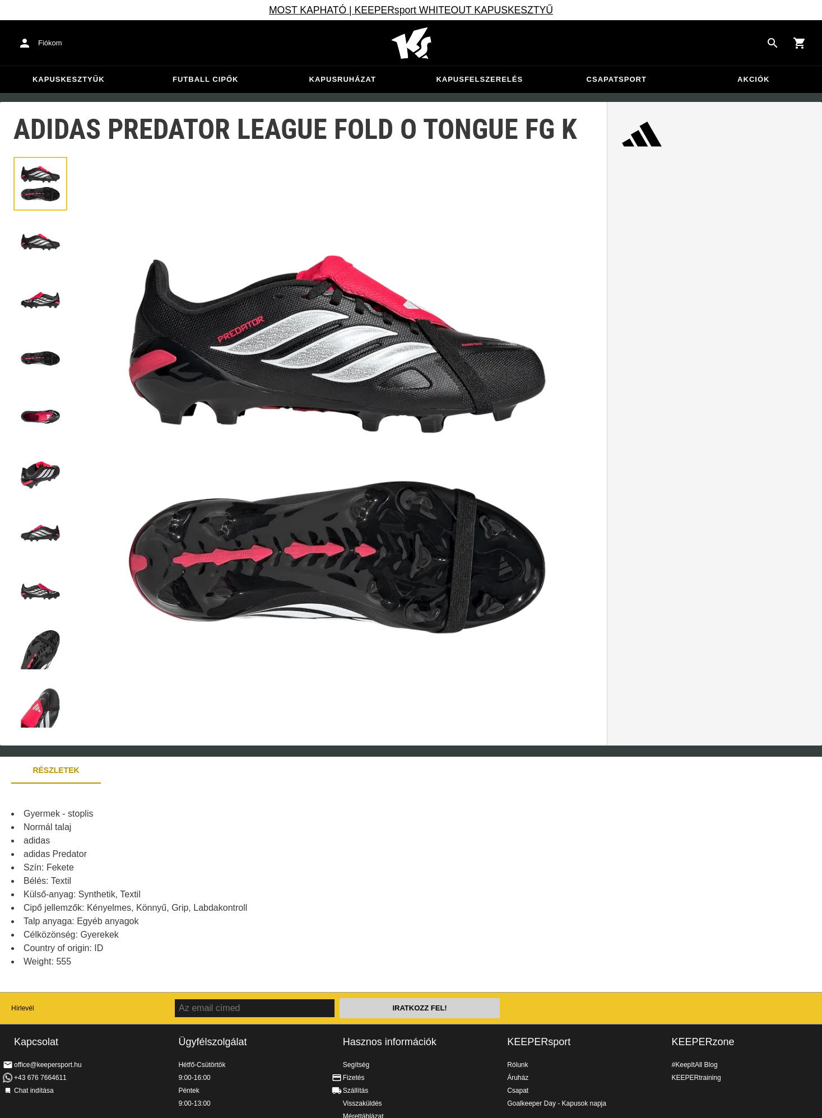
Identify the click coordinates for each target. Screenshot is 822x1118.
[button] (40, 184)
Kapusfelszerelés (479, 79)
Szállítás (355, 1090)
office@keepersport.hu (48, 1065)
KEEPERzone (703, 1041)
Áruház (517, 1078)
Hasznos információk (389, 1041)
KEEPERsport (538, 1041)
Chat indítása (34, 1090)
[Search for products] (772, 43)
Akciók (753, 79)
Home (411, 43)
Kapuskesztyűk (68, 79)
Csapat (517, 1090)
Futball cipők (205, 79)
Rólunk (517, 1065)
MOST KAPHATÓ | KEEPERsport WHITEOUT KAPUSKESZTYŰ (411, 10)
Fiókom (50, 43)
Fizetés (354, 1078)
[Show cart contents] (799, 43)
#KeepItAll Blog (695, 1065)
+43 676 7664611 (40, 1078)
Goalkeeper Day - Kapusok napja (556, 1103)
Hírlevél (22, 1008)
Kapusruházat (342, 79)
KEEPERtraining (696, 1078)
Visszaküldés (362, 1103)
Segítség (356, 1065)
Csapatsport (617, 79)
